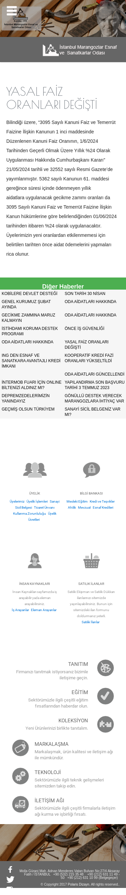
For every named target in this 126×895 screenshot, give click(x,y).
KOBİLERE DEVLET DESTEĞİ (29, 293)
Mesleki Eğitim (77, 501)
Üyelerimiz (17, 501)
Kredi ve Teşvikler (102, 501)
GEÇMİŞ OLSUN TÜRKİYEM (28, 409)
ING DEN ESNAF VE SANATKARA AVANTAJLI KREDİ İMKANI (31, 361)
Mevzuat (84, 507)
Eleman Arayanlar (43, 610)
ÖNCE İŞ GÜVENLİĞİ (84, 328)
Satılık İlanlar (90, 622)
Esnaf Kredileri (103, 507)
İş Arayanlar (20, 610)
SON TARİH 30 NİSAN (85, 293)
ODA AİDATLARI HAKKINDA (91, 301)
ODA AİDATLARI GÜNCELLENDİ (95, 374)
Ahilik (72, 507)
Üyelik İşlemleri (37, 501)
